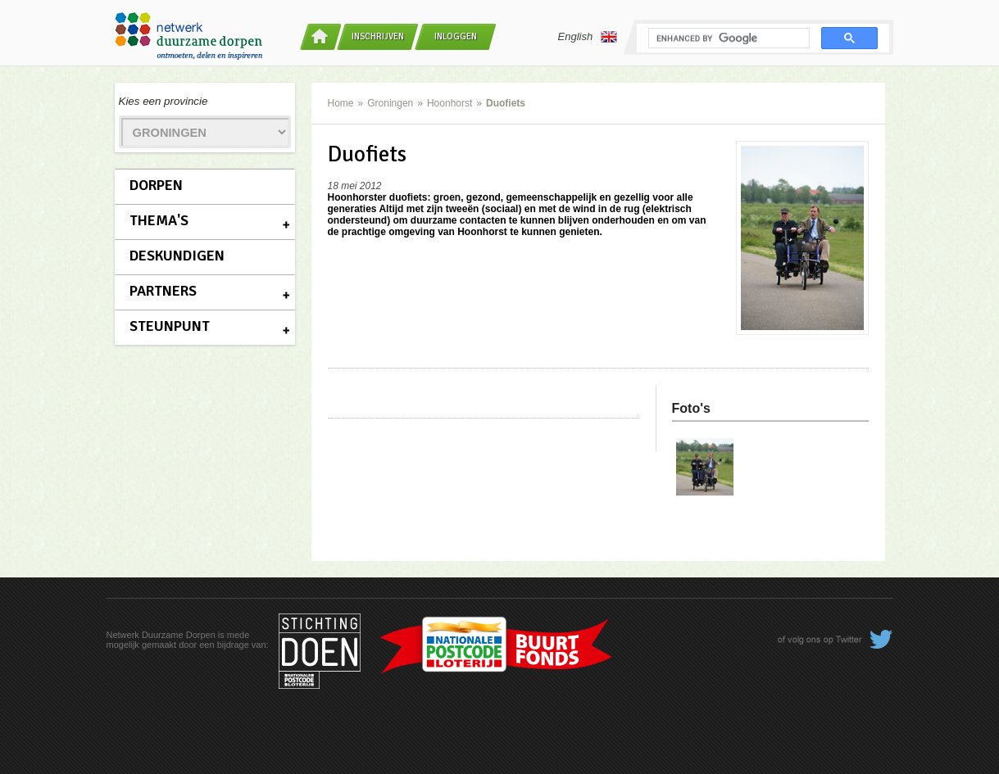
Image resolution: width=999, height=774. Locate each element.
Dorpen (156, 185)
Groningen (390, 103)
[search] (727, 38)
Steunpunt (169, 326)
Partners (163, 291)
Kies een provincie (163, 101)
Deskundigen (177, 256)
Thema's (158, 220)
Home (341, 103)
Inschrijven (378, 36)
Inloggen (455, 36)
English (588, 36)
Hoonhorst (449, 103)
